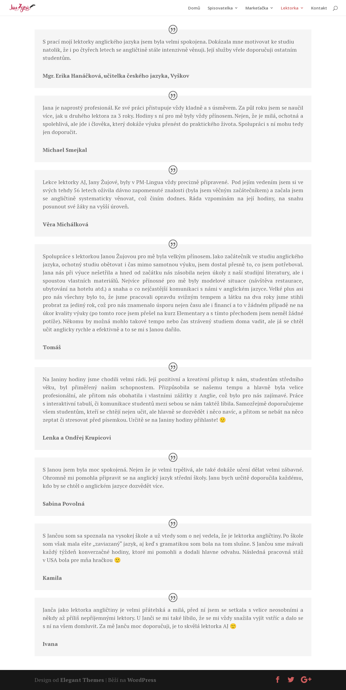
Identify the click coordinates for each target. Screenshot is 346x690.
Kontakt (319, 8)
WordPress (141, 680)
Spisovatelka (220, 8)
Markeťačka (256, 8)
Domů (194, 8)
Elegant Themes (82, 680)
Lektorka (289, 8)
